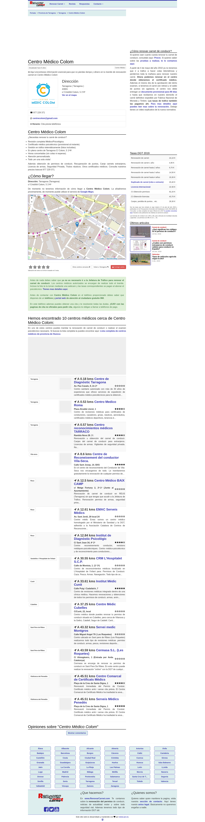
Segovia (164, 777)
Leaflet (101, 258)
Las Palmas (115, 767)
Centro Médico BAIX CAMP (99, 482)
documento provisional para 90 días (159, 92)
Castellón (40, 758)
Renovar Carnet (57, 4)
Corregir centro (118, 267)
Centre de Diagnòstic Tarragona (91, 380)
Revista (72, 4)
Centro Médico (120, 68)
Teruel (115, 781)
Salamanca (115, 777)
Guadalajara (65, 763)
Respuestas (84, 4)
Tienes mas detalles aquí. (55, 289)
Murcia (140, 772)
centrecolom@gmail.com (45, 118)
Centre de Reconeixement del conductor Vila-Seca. (96, 457)
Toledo (140, 781)
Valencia (164, 781)
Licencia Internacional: (141, 187)
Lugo (40, 772)
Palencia (65, 777)
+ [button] (32, 198)
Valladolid (40, 786)
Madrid (65, 772)
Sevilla (40, 781)
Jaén (40, 767)
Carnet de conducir (159, 227)
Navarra (164, 772)
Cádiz (139, 753)
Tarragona (90, 781)
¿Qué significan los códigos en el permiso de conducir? (164, 230)
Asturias (139, 748)
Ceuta (65, 758)
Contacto (98, 4)
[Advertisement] (77, 37)
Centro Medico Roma (95, 403)
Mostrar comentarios (77, 733)
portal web (60, 298)
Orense (40, 777)
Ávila (164, 748)
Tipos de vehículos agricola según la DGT (164, 258)
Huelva (115, 763)
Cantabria (164, 753)
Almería (115, 748)
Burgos (90, 753)
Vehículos (156, 254)
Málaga (90, 772)
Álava (40, 748)
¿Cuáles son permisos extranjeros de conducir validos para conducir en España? (163, 246)
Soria (65, 781)
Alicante (90, 748)
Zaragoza (115, 786)
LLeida (164, 767)
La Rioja (90, 767)
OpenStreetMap (112, 258)
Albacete (65, 748)
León (140, 767)
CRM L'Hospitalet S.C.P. (98, 560)
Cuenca (139, 758)
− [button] (32, 202)
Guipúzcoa (90, 763)
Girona (164, 758)
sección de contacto (151, 801)
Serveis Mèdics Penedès (96, 700)
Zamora (90, 786)
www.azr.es (124, 817)
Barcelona (65, 753)
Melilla (115, 772)
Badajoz (40, 753)
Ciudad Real (90, 758)
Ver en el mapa (69, 95)
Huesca (139, 763)
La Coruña (65, 767)
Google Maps (86, 192)
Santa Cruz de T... (139, 777)
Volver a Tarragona (101, 267)
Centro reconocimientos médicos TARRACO (93, 428)
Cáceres (115, 753)
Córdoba (115, 758)
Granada (40, 763)
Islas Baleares (164, 763)
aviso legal (143, 804)
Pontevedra (90, 777)
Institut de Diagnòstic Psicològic (92, 537)
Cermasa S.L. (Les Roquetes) (98, 651)
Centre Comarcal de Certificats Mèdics (97, 677)
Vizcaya (65, 786)
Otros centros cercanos (81, 267)
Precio (157, 58)
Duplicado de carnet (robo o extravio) (147, 182)
